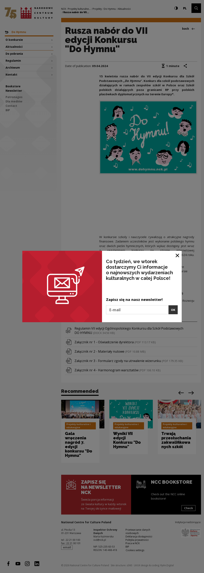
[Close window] (177, 255)
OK (173, 310)
